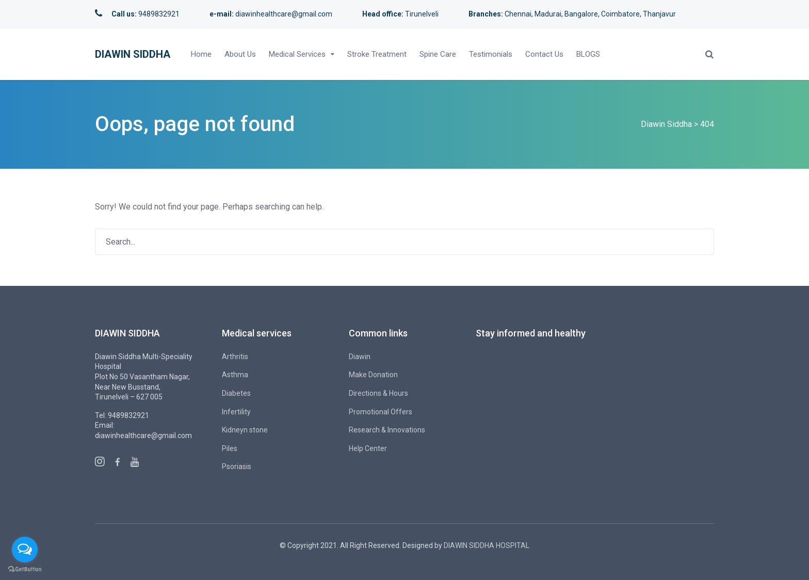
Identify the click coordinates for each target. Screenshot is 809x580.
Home (201, 54)
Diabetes (236, 393)
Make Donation (373, 374)
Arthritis (235, 356)
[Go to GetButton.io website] (24, 569)
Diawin (359, 356)
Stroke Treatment (377, 54)
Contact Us (544, 54)
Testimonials (490, 54)
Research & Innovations (387, 430)
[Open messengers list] (25, 549)
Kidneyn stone (245, 430)
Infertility (236, 412)
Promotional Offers (380, 412)
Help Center (368, 448)
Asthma (235, 374)
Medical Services (297, 54)
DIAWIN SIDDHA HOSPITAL (486, 545)
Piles (229, 448)
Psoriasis (236, 466)
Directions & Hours (378, 393)
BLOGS (588, 54)
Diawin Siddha (132, 54)
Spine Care (437, 54)
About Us (240, 54)
